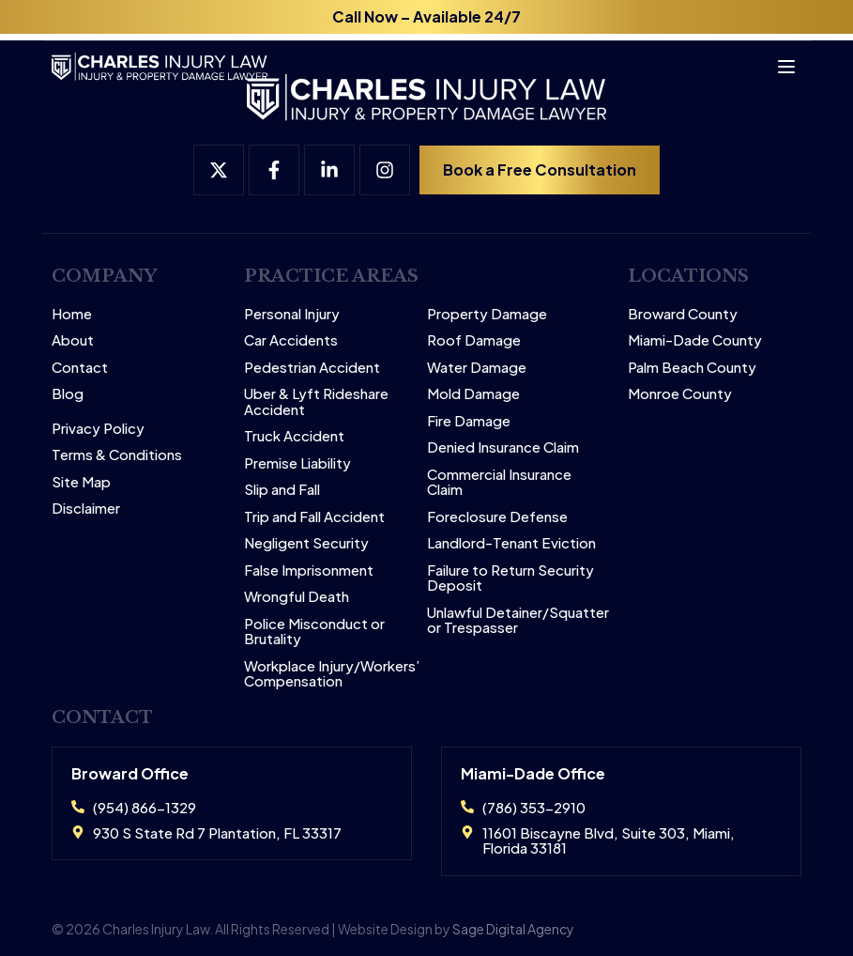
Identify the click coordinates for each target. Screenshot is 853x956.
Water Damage (476, 368)
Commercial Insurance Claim (499, 482)
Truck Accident (294, 436)
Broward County (683, 314)
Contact (80, 368)
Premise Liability (297, 463)
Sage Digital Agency (513, 928)
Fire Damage (468, 421)
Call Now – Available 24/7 (426, 16)
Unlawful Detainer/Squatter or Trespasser (518, 620)
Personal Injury (292, 314)
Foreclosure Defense (497, 517)
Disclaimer (86, 509)
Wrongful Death (296, 597)
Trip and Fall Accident (314, 517)
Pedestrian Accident (312, 368)
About (73, 340)
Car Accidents (291, 340)
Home (72, 314)
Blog (68, 394)
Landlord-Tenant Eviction (511, 543)
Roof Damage (474, 340)
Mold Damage (473, 394)
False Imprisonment (308, 570)
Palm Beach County (692, 368)
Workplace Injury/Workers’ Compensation (332, 673)
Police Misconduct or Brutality (314, 631)
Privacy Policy (98, 429)
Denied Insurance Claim (503, 447)
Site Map (81, 482)
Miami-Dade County (695, 340)
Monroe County (680, 394)
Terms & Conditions (117, 455)
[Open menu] (777, 60)
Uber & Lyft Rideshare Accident (316, 401)
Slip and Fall (282, 490)
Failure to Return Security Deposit (510, 578)
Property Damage (487, 314)
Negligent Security (306, 543)
